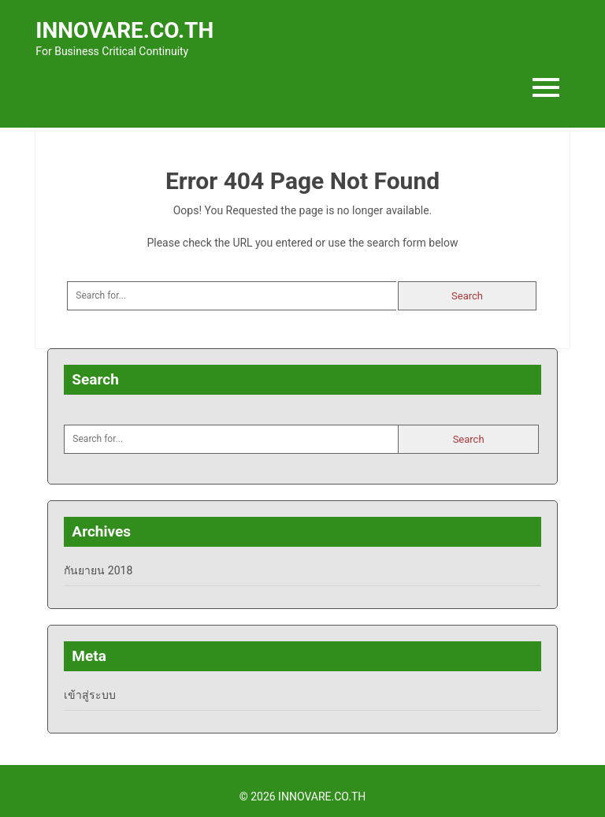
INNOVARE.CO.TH (124, 30)
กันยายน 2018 (98, 570)
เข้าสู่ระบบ (90, 695)
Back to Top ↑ (548, 796)
